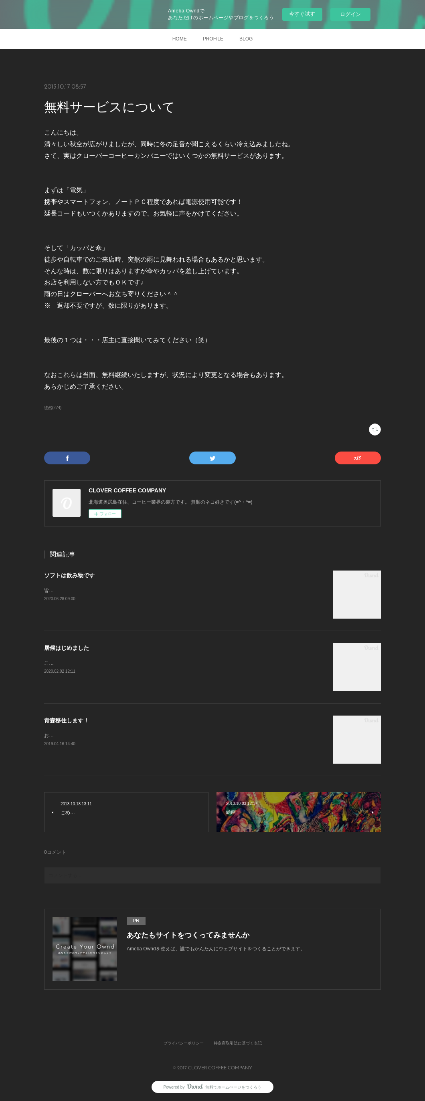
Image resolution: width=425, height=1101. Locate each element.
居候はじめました (66, 648)
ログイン (350, 14)
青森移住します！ (66, 720)
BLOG (246, 39)
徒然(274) (52, 407)
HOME (179, 39)
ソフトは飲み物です (69, 575)
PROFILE (213, 39)
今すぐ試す (302, 14)
